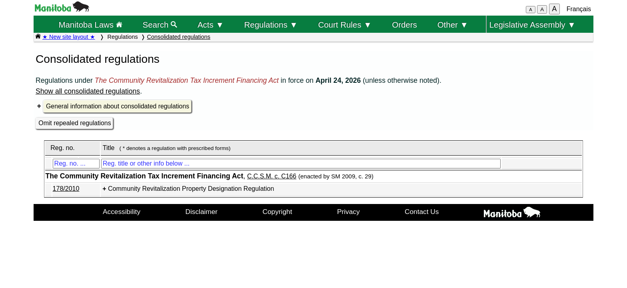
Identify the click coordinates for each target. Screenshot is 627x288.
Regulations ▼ (271, 24)
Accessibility (121, 212)
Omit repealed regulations (74, 123)
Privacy (348, 212)
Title (109, 147)
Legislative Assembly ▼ (532, 24)
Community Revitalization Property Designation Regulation (191, 188)
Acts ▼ (211, 24)
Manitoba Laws (90, 24)
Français (579, 9)
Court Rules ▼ (344, 24)
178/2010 (66, 188)
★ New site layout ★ (68, 37)
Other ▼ (452, 24)
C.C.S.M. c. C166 (271, 176)
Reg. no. (62, 147)
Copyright (277, 212)
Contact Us (422, 212)
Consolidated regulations (178, 37)
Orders (404, 24)
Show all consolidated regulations (88, 91)
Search (160, 24)
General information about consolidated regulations (117, 106)
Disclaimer (202, 212)
